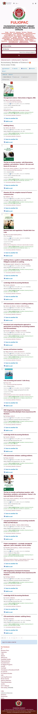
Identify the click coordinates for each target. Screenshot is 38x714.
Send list (24, 68)
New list (14, 68)
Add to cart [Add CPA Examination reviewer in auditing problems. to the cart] (8, 320)
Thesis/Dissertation (18, 39)
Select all (5, 74)
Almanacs (3, 694)
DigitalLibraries (24, 41)
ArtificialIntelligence (18, 33)
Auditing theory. (9, 125)
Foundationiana (5, 663)
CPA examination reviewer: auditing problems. (18, 455)
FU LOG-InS (4, 671)
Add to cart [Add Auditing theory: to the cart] (8, 278)
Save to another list (11, 118)
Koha (34, 711)
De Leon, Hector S (12, 168)
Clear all (10, 74)
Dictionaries (4, 696)
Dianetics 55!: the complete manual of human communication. (18, 193)
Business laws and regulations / (19, 231)
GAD (2, 675)
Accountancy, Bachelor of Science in (13, 115)
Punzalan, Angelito (9, 330)
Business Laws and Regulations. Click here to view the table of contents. (18, 245)
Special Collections (6, 680)
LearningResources (10, 34)
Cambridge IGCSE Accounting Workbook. (16, 283)
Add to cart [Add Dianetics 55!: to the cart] (8, 211)
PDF (27, 37)
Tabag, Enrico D (9, 351)
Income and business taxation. (13, 349)
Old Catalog (4, 687)
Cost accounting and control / (17, 380)
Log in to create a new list (9, 642)
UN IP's (3, 684)
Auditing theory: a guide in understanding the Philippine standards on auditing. (18, 261)
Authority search (16, 60)
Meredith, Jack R (11, 547)
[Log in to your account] (33, 3)
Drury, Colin (8, 383)
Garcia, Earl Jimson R (19, 351)
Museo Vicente (5, 679)
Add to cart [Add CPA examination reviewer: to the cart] (8, 472)
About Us (12, 32)
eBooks (15, 37)
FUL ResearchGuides (6, 673)
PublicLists (32, 41)
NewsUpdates (18, 36)
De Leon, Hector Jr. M (27, 498)
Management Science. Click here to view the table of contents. (16, 110)
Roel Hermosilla (25, 264)
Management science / (20, 98)
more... (3, 698)
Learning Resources (6, 677)
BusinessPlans (29, 39)
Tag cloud (24, 60)
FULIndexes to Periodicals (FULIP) (10, 670)
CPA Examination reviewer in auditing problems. (19, 303)
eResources (21, 37)
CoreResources (7, 37)
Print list (32, 68)
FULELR (3, 666)
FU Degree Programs (6, 664)
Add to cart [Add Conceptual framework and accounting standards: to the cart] (8, 539)
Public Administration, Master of (22, 560)
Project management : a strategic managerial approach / (18, 544)
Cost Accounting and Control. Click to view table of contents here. (17, 395)
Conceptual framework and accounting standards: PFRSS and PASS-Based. (19, 521)
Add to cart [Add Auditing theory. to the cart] (8, 142)
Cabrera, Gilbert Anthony (22, 306)
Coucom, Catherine (10, 285)
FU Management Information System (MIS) (21, 712)
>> (21, 637)
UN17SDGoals (8, 39)
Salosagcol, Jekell (9, 264)
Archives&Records (7, 33)
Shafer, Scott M (25, 547)
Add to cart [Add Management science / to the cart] (8, 121)
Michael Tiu (18, 264)
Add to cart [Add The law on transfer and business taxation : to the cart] (8, 516)
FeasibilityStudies (13, 41)
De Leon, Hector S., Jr (27, 168)
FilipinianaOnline (24, 42)
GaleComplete (6, 38)
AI (1, 648)
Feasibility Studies (6, 659)
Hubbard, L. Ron (9, 196)
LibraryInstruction (31, 33)
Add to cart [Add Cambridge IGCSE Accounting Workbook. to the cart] (8, 299)
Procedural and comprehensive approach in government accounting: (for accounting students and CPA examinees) (19, 326)
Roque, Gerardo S (9, 458)
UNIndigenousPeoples (30, 38)
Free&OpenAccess (27, 34)
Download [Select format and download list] (5, 68)
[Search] (19, 55)
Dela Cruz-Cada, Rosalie (13, 234)
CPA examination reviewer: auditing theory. (17, 616)
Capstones (4, 652)
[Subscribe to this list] (30, 62)
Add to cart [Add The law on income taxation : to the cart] (8, 188)
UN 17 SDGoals (5, 686)
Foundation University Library (2, 3)
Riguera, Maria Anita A (13, 100)
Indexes (19, 34)
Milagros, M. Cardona (21, 330)
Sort (3, 71)
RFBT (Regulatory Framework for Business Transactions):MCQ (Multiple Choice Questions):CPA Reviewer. (20, 412)
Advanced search (5, 60)
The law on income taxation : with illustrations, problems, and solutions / (19, 164)
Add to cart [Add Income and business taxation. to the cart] (8, 366)
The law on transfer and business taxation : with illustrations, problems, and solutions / (20, 494)
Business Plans (5, 650)
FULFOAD (3, 668)
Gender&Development (17, 38)
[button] (14, 3)
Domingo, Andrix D (10, 416)
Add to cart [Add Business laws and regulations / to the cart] (8, 256)
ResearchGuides (8, 36)
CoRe (2, 654)
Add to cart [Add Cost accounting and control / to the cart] (8, 406)
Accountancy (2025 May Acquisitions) (14, 102)
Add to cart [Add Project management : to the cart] (8, 566)
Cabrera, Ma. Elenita (10, 128)
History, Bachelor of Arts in (25, 559)
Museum (29, 32)
